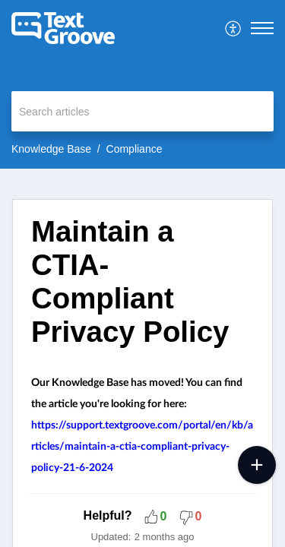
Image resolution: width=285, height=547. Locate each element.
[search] (142, 111)
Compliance (134, 149)
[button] (234, 28)
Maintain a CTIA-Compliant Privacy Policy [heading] (130, 281)
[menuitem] (234, 28)
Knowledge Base (51, 149)
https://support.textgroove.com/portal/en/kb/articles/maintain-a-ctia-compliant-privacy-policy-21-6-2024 (142, 446)
